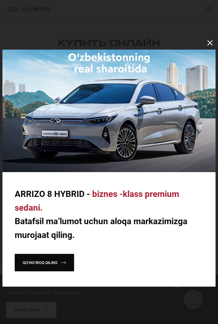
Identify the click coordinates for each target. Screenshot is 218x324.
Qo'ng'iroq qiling (40, 262)
